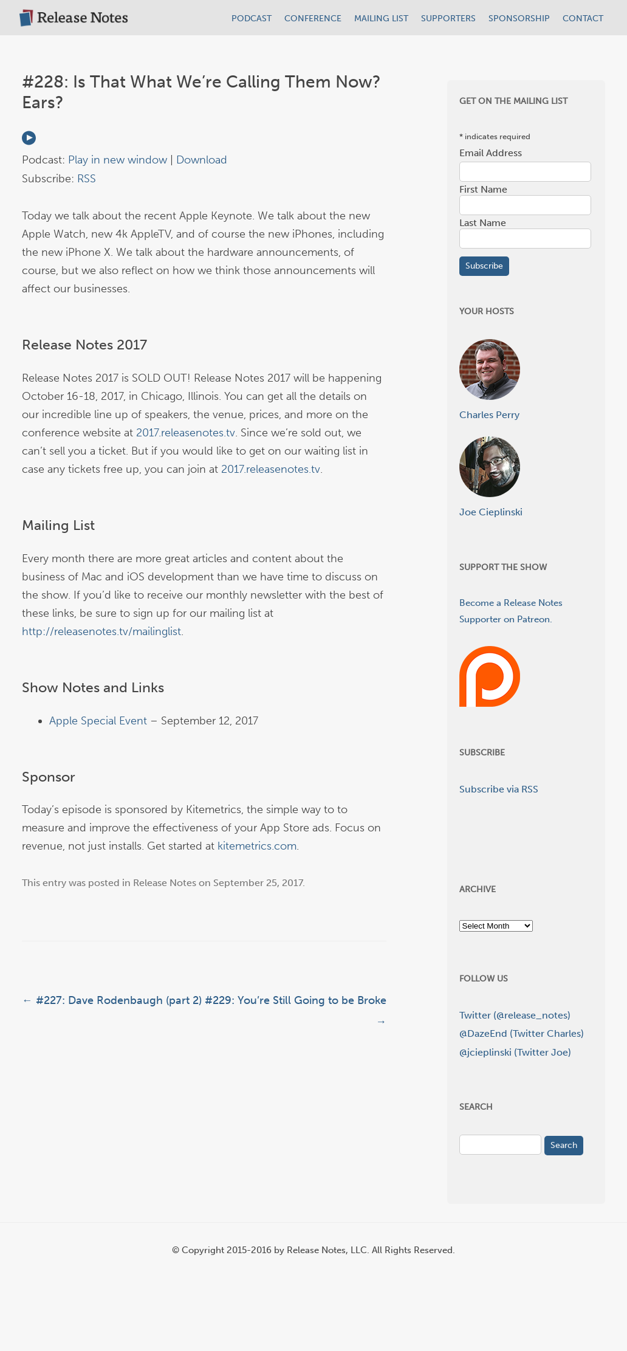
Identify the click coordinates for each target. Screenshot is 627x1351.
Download (201, 160)
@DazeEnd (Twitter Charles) (521, 1033)
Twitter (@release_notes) (514, 1015)
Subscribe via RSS (498, 789)
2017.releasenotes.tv (185, 432)
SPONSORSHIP (519, 18)
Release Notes (164, 883)
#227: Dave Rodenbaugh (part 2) (112, 1000)
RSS (86, 178)
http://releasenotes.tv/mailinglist (101, 631)
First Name (483, 189)
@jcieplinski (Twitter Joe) (515, 1052)
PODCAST (251, 18)
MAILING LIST (381, 18)
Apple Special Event (98, 720)
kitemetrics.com (257, 846)
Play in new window (117, 160)
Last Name (482, 223)
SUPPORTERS (448, 18)
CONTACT (583, 18)
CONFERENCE (312, 18)
